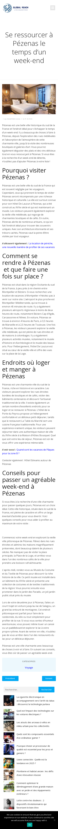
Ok (30, 825)
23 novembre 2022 (12, 119)
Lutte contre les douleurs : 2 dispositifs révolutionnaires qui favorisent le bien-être (31, 804)
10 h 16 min (27, 119)
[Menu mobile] (52, 7)
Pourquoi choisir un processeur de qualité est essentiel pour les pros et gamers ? (35, 749)
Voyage (29, 667)
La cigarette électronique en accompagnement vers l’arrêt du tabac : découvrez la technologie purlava (35, 701)
